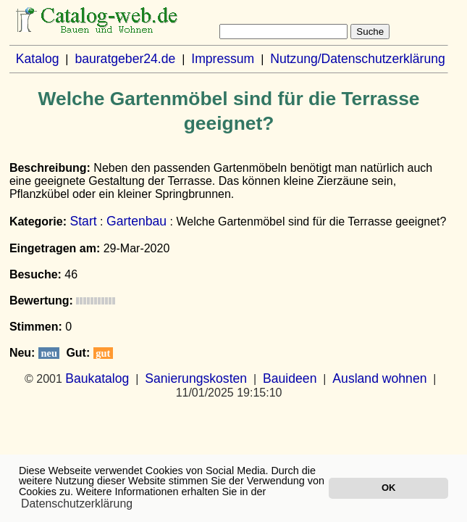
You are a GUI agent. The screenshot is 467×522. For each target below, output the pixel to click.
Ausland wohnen (379, 378)
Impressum (222, 58)
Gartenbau (136, 221)
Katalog (37, 58)
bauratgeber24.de (125, 58)
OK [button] (388, 487)
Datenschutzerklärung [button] (76, 503)
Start (83, 221)
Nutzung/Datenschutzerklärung (357, 58)
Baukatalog (97, 378)
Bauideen (289, 378)
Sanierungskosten (196, 378)
